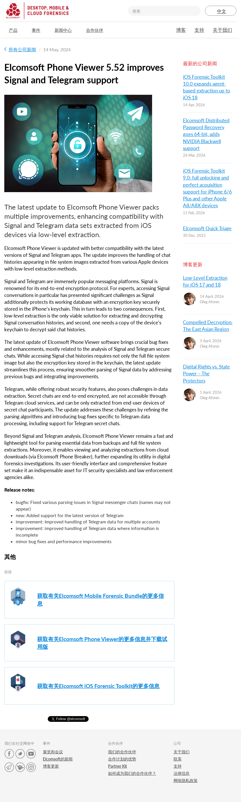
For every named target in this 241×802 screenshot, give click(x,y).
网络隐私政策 (186, 780)
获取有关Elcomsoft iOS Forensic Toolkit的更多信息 (98, 686)
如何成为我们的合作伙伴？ (132, 773)
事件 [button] (39, 30)
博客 (181, 30)
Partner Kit (117, 766)
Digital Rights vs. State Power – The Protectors (206, 374)
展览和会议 (53, 751)
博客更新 (51, 766)
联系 (178, 758)
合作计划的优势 (122, 758)
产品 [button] (16, 30)
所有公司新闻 (20, 49)
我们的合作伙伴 (122, 751)
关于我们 (222, 30)
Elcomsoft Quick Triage (207, 228)
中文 (221, 11)
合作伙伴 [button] (97, 30)
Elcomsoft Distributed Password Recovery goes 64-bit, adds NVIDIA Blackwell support (206, 134)
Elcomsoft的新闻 (58, 758)
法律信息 (182, 773)
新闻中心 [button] (66, 30)
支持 (199, 30)
